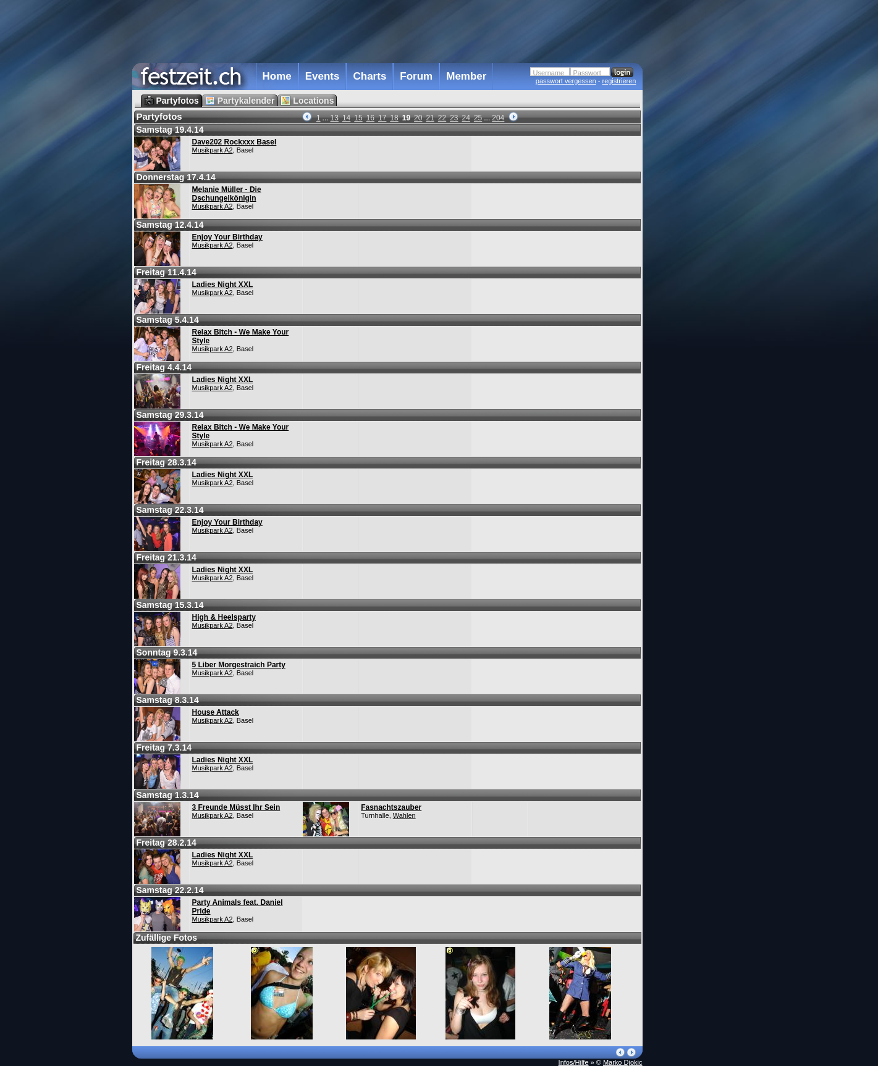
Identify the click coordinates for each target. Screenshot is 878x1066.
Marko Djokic (623, 1062)
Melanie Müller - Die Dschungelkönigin (226, 193)
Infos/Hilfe (574, 1062)
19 (406, 118)
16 (370, 118)
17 (382, 118)
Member (466, 76)
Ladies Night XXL (222, 284)
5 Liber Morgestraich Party (238, 664)
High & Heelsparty (224, 617)
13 (335, 118)
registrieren (619, 81)
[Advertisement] (697, 249)
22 (442, 118)
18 (394, 118)
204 (498, 118)
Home (277, 76)
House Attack (215, 712)
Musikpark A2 (212, 150)
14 (346, 118)
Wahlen (404, 815)
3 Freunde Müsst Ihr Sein (236, 807)
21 (430, 118)
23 (454, 118)
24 (466, 118)
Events (322, 76)
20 (418, 118)
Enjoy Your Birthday (227, 237)
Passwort (587, 73)
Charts (369, 76)
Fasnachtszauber (391, 807)
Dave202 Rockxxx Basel (234, 142)
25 (478, 118)
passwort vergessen (566, 81)
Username (549, 73)
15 (358, 118)
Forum (416, 76)
